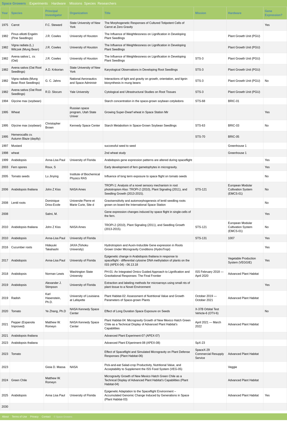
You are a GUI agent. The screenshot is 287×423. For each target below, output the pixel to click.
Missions (75, 3)
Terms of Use (19, 416)
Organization (79, 13)
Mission (200, 13)
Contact (46, 416)
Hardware (58, 3)
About (4, 416)
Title (108, 13)
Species (90, 3)
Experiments (38, 3)
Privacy (34, 416)
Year (5, 13)
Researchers (107, 3)
